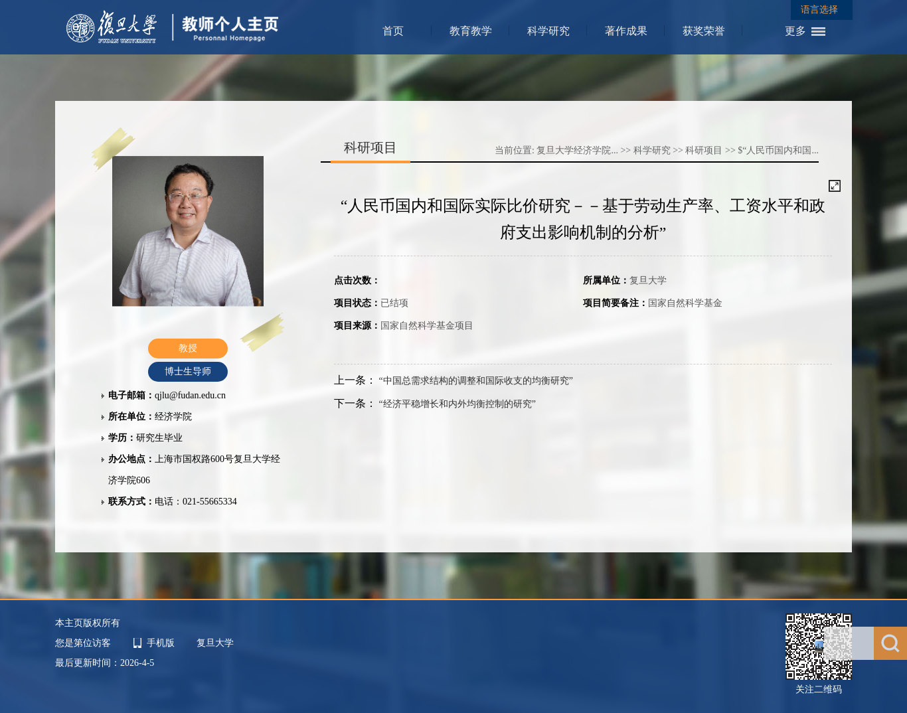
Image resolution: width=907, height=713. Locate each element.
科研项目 (703, 150)
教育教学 (471, 31)
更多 (795, 31)
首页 (393, 31)
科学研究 (548, 31)
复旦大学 (215, 643)
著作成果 (626, 31)
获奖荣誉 (704, 31)
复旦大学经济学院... (577, 150)
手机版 (161, 643)
